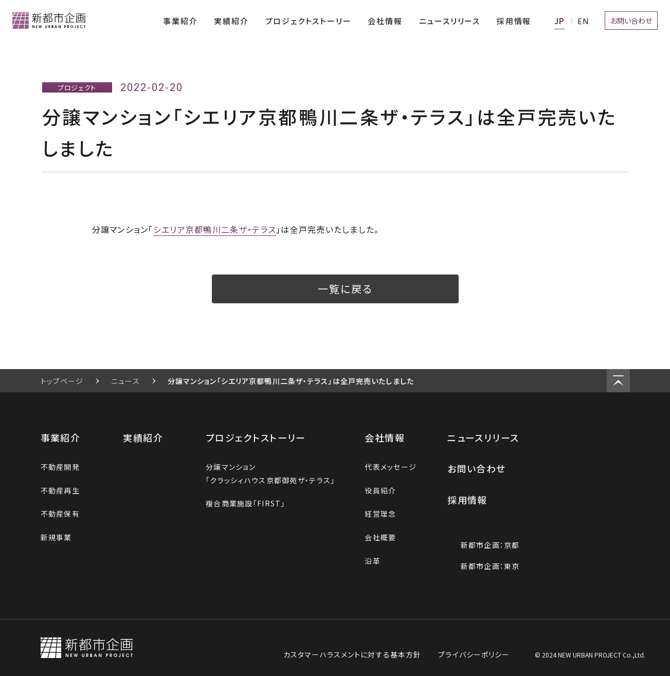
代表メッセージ (391, 467)
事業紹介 (67, 437)
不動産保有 (60, 513)
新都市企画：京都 (483, 545)
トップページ (62, 381)
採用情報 (474, 499)
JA (559, 21)
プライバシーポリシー (474, 654)
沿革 (373, 561)
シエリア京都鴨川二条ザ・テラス (214, 229)
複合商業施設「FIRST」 (245, 503)
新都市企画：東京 (483, 566)
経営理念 (380, 513)
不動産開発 (60, 467)
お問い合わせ (483, 468)
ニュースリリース (489, 437)
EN (583, 21)
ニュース (125, 381)
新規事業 (56, 537)
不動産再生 (60, 490)
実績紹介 (149, 437)
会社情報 (391, 437)
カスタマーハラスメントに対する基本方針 (352, 654)
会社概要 (380, 537)
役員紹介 (380, 490)
